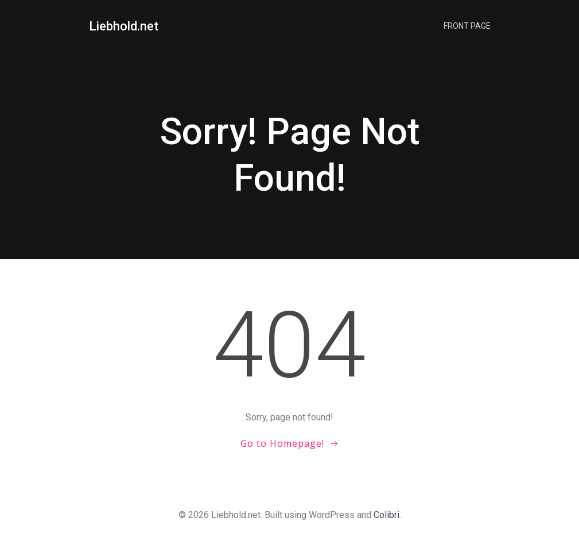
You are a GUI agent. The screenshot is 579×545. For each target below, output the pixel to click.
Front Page (467, 25)
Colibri (386, 514)
